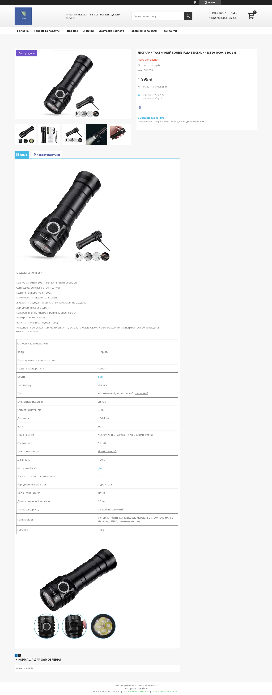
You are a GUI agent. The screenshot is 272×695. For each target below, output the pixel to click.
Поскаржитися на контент (136, 691)
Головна (23, 30)
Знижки (88, 30)
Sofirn (101, 376)
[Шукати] (188, 16)
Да (100, 468)
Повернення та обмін (143, 30)
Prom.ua (153, 685)
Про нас (72, 30)
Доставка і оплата (111, 30)
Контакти (170, 30)
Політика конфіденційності (165, 691)
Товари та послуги (47, 30)
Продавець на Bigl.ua (136, 688)
